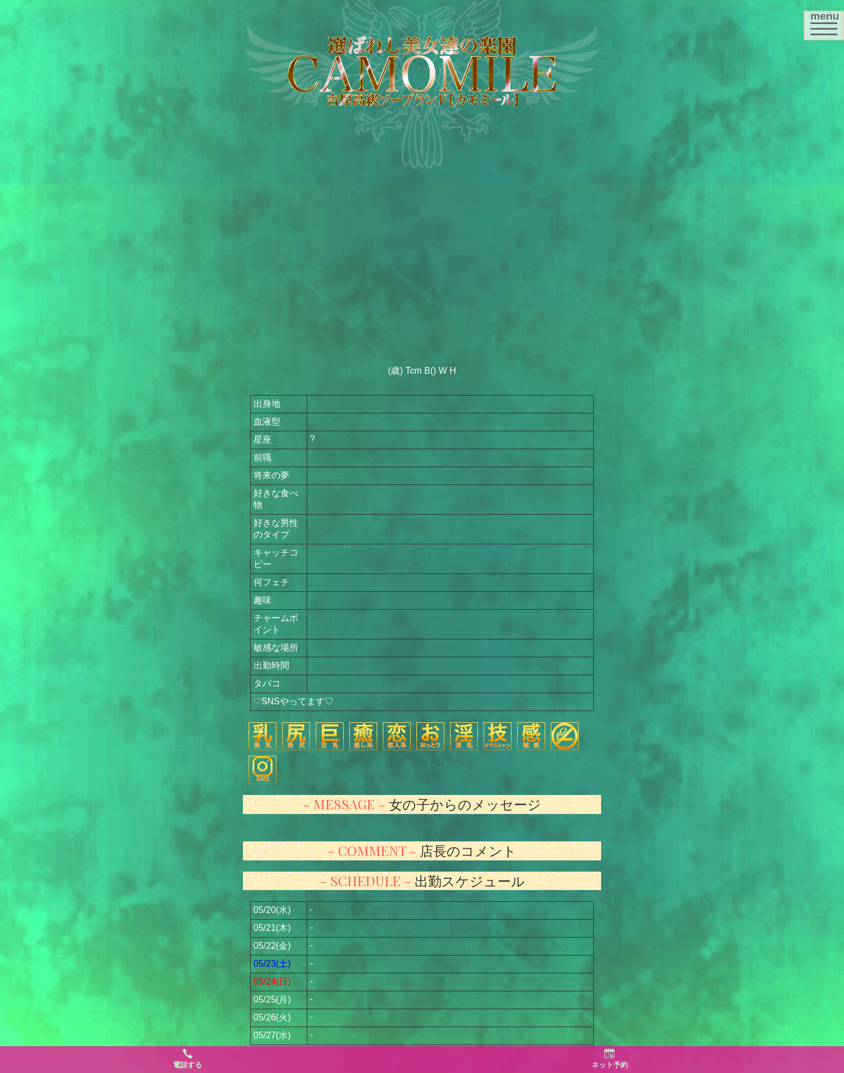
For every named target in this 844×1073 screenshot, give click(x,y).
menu (827, 22)
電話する (187, 1058)
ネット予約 (610, 1058)
